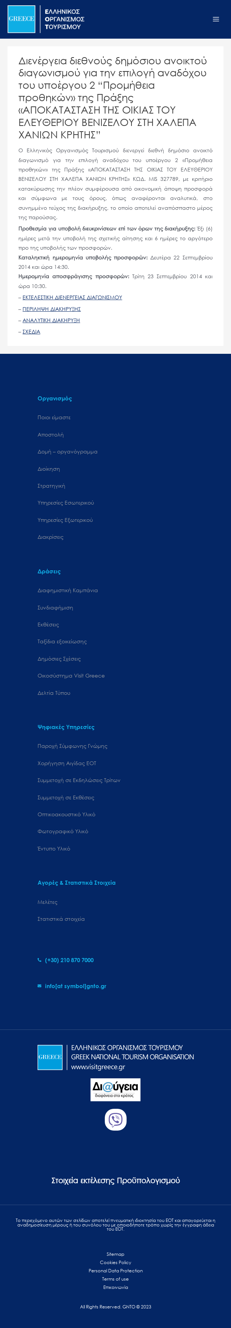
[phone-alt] (66, 960)
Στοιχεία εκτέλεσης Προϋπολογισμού (115, 1180)
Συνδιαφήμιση (55, 607)
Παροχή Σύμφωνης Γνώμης (72, 745)
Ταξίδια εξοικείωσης (62, 641)
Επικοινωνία (115, 1287)
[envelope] (72, 986)
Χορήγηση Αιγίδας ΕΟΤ (67, 763)
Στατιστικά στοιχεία (61, 918)
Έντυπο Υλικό (54, 848)
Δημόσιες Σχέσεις (59, 658)
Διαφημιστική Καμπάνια (68, 590)
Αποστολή (51, 434)
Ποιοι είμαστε (54, 417)
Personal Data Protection (116, 1270)
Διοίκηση (49, 468)
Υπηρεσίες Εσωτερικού (66, 502)
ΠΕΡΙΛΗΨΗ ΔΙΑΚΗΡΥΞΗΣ (52, 308)
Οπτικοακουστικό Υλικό (66, 814)
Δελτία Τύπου (54, 692)
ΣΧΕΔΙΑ (31, 331)
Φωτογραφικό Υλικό (63, 831)
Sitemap (115, 1254)
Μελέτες (47, 901)
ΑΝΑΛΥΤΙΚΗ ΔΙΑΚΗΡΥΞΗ (51, 320)
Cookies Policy (115, 1262)
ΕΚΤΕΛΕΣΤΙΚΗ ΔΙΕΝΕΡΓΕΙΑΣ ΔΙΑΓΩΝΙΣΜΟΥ (72, 297)
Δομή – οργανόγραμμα (68, 451)
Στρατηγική (51, 485)
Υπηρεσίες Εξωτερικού (65, 519)
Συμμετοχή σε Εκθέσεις (66, 797)
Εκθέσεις (48, 624)
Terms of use (115, 1279)
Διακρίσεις (50, 536)
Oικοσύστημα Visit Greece (71, 675)
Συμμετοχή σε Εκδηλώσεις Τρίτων (79, 780)
